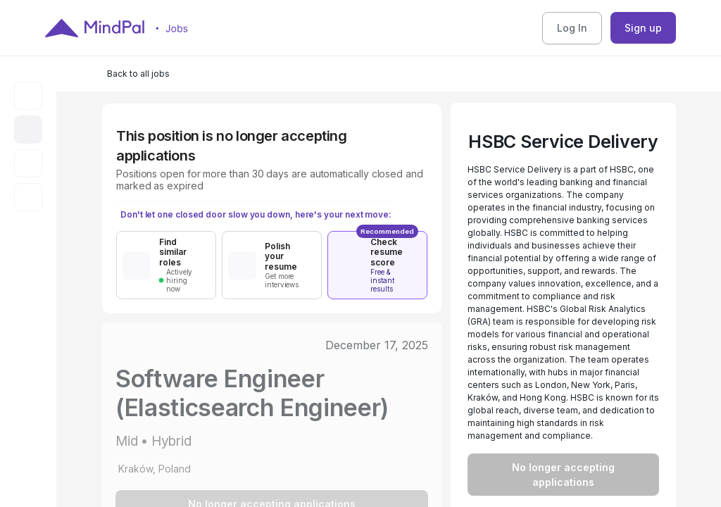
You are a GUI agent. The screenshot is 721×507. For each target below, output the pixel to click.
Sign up (643, 28)
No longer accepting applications (563, 474)
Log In (572, 28)
